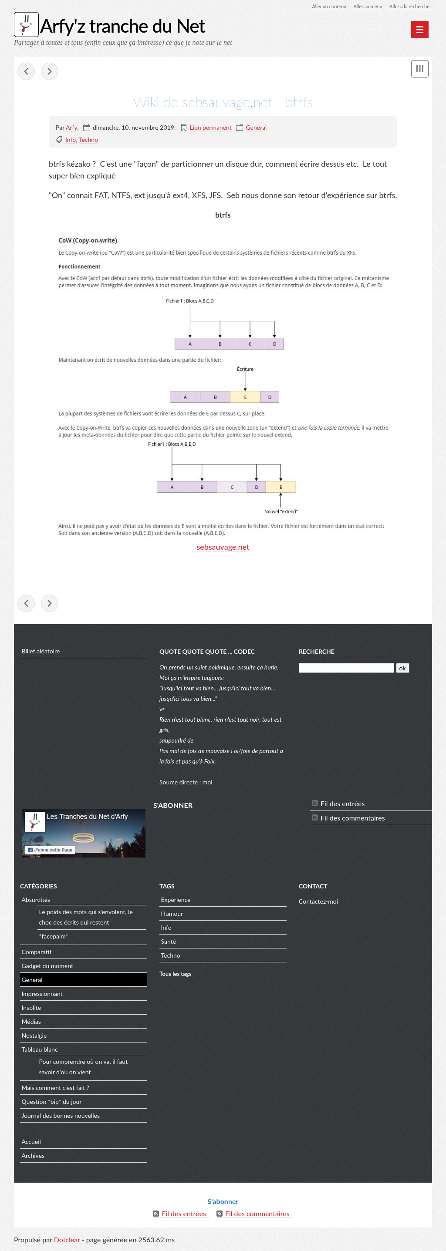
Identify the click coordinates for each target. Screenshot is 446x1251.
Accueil (31, 1143)
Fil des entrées (343, 805)
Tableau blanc (40, 1051)
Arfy (71, 128)
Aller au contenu (321, 6)
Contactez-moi (318, 903)
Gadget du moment (47, 968)
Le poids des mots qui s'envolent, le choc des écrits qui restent (86, 919)
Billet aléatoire (41, 653)
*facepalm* (53, 938)
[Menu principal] (420, 29)
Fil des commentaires (353, 820)
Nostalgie (34, 1037)
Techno (88, 140)
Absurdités (36, 901)
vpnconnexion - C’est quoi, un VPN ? (26, 72)
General (256, 128)
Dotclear (67, 1242)
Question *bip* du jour (52, 1103)
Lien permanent (211, 128)
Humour (172, 915)
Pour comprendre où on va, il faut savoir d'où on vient (83, 1069)
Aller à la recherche (407, 6)
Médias (31, 1023)
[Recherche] (346, 670)
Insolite (31, 1009)
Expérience (176, 901)
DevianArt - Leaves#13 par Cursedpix (49, 72)
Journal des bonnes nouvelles (61, 1117)
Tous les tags (175, 975)
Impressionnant (42, 995)
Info (70, 140)
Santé (168, 943)
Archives (33, 1157)
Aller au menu (363, 6)
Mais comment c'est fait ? (55, 1089)
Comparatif (37, 954)
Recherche (316, 654)
